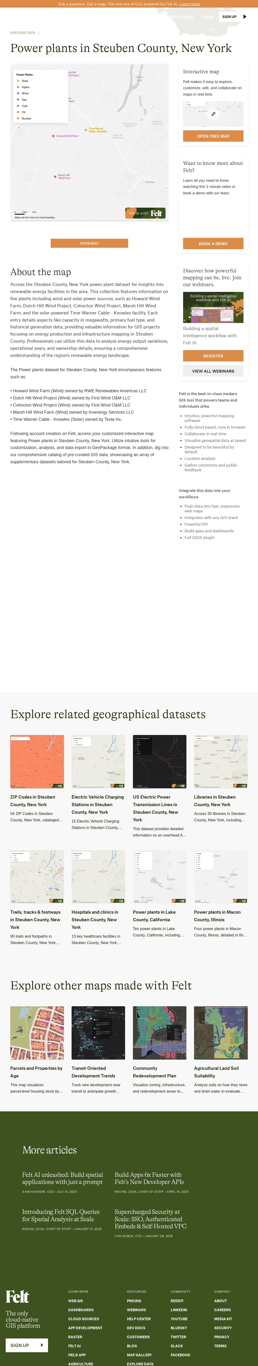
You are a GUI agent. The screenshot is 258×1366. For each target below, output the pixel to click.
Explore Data (22, 33)
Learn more (189, 3)
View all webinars (213, 371)
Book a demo (213, 243)
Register (213, 355)
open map (89, 243)
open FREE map (213, 136)
